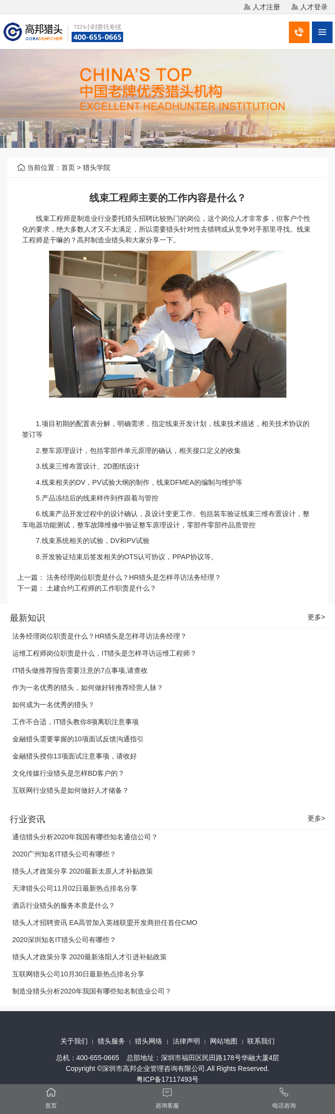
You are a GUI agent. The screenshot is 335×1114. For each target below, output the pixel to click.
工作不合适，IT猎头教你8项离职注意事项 (75, 722)
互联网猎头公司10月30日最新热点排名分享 (78, 974)
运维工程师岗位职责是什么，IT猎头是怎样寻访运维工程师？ (104, 653)
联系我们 (261, 1041)
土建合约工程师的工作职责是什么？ (101, 588)
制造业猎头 (108, 240)
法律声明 (186, 1041)
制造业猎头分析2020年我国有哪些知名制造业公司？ (92, 991)
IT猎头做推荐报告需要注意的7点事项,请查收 (80, 670)
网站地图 (223, 1041)
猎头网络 (148, 1041)
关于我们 (74, 1041)
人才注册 (266, 7)
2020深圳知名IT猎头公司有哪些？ (64, 940)
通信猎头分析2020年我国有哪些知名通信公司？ (85, 837)
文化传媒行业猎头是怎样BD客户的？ (68, 773)
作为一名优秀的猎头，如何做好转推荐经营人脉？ (87, 687)
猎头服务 (111, 1041)
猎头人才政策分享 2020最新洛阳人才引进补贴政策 (89, 957)
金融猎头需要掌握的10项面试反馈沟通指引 (78, 739)
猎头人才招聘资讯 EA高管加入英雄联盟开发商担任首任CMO (104, 922)
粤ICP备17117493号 (167, 1079)
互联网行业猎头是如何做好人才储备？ (70, 790)
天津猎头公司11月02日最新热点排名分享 (74, 888)
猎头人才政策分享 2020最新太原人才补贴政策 (82, 871)
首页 (68, 167)
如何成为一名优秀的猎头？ (53, 705)
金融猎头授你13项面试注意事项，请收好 (74, 756)
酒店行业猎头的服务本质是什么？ (63, 905)
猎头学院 (96, 167)
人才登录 (314, 7)
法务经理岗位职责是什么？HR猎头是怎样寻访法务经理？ (134, 577)
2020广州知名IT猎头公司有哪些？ (64, 854)
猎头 (132, 218)
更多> (316, 617)
